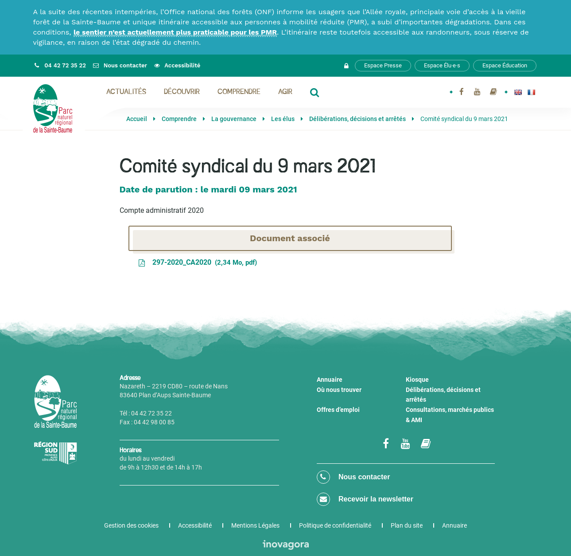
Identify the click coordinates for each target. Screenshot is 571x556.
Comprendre (239, 92)
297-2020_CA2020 (197, 262)
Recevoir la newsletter (365, 499)
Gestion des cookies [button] (131, 525)
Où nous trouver (339, 389)
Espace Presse (383, 65)
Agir (285, 92)
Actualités (126, 92)
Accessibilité (195, 525)
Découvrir (182, 92)
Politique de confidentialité (335, 525)
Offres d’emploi (338, 409)
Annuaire (329, 379)
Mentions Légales (255, 525)
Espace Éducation (504, 65)
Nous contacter (353, 477)
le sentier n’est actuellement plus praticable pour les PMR (175, 32)
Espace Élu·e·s (442, 65)
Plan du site (407, 525)
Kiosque (417, 379)
